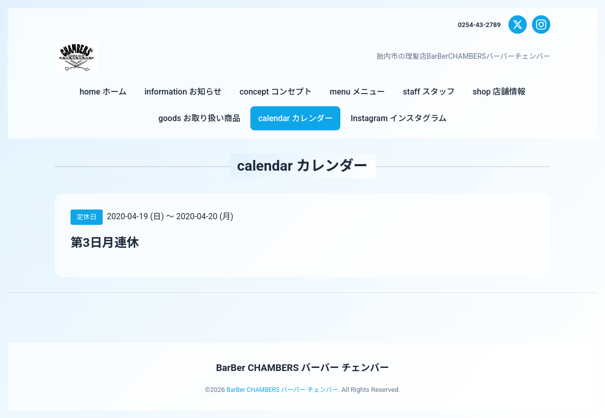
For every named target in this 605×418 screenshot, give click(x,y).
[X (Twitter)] (517, 24)
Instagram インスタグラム (399, 118)
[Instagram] (541, 24)
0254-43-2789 (478, 24)
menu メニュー (357, 92)
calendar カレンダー (295, 118)
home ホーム (103, 92)
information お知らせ (183, 92)
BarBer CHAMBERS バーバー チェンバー (302, 367)
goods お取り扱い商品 (199, 118)
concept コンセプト (276, 92)
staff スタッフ (429, 92)
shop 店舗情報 (499, 92)
